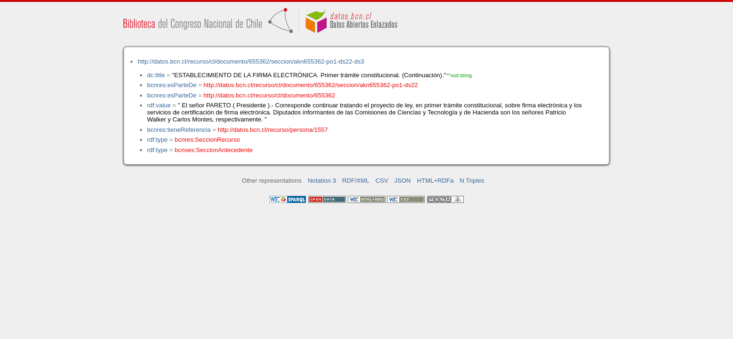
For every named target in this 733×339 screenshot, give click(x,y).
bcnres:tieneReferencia (179, 129)
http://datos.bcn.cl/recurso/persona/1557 (273, 129)
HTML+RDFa (435, 180)
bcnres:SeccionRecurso (207, 139)
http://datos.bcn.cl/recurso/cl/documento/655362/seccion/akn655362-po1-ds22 (311, 85)
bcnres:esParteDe (172, 85)
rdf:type (157, 139)
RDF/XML (356, 180)
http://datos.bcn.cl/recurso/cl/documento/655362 (269, 95)
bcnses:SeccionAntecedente (214, 149)
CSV (381, 180)
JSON (403, 180)
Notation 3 (322, 180)
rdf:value (159, 105)
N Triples (472, 180)
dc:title (156, 75)
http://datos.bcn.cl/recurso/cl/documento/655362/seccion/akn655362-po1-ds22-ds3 (251, 61)
